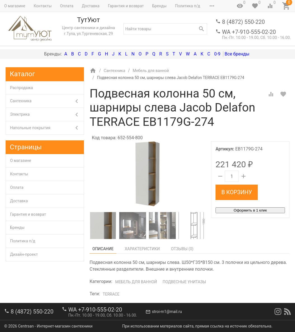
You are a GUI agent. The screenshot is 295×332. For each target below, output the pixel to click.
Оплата (67, 6)
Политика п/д (187, 6)
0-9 (217, 54)
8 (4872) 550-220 (243, 21)
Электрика (47, 114)
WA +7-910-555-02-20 (249, 32)
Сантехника (47, 101)
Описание (103, 249)
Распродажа (21, 87)
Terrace (111, 294)
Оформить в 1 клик (250, 210)
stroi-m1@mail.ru (167, 311)
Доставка (90, 6)
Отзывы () (182, 249)
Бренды (159, 6)
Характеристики (142, 249)
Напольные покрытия (47, 127)
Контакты (42, 6)
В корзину (236, 192)
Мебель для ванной (136, 282)
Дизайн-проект (24, 254)
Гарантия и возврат (126, 6)
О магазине (14, 6)
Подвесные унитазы (184, 282)
